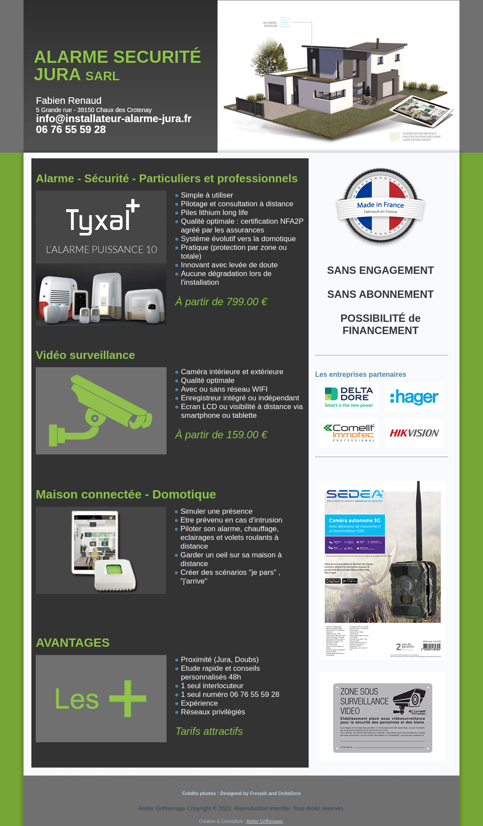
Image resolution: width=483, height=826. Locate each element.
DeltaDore (289, 793)
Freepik (257, 793)
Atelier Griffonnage (264, 821)
